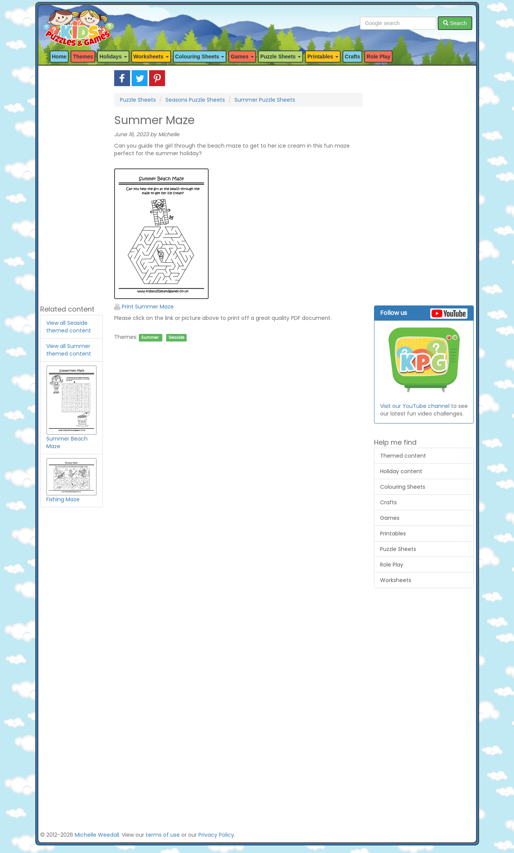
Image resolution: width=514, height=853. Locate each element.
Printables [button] (322, 57)
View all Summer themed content (68, 349)
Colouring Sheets (402, 487)
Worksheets (395, 580)
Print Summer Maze (144, 306)
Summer (150, 337)
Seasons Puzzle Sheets (195, 100)
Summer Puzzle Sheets (264, 100)
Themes (83, 57)
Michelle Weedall (97, 835)
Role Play (378, 57)
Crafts (352, 57)
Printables (393, 533)
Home (59, 57)
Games (389, 518)
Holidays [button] (113, 57)
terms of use (163, 835)
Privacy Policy (216, 835)
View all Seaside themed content (68, 326)
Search (455, 23)
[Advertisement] (71, 184)
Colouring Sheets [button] (200, 57)
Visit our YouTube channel (415, 406)
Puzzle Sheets (138, 100)
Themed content (403, 456)
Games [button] (242, 57)
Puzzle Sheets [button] (280, 57)
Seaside (176, 337)
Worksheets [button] (151, 57)
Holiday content (401, 471)
